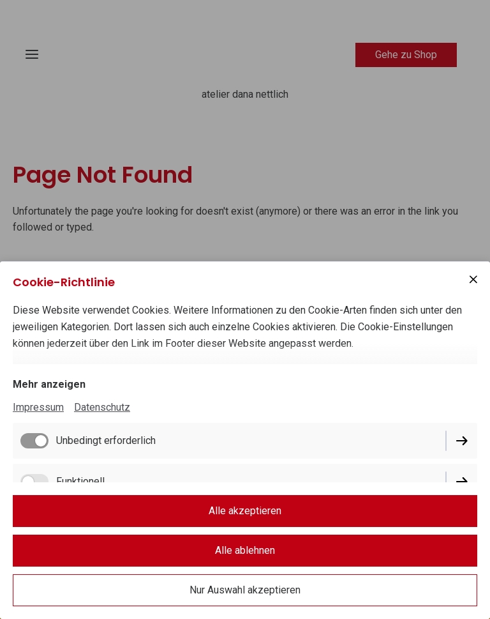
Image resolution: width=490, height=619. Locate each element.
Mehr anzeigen (49, 384)
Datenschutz (102, 407)
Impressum (38, 407)
